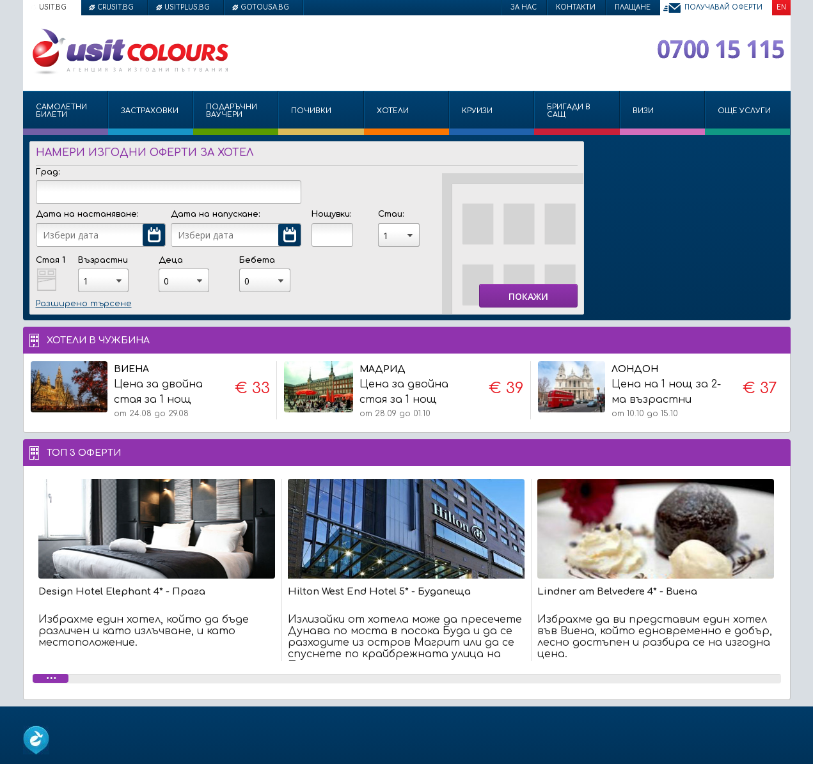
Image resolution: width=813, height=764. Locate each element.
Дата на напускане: (215, 214)
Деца (171, 260)
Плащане (633, 7)
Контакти (576, 7)
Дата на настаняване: (87, 214)
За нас (523, 7)
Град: (47, 172)
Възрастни (103, 260)
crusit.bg (115, 7)
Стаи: (391, 214)
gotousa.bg (265, 7)
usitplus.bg (187, 7)
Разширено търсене (84, 303)
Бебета (257, 260)
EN (781, 7)
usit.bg (53, 7)
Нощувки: (331, 214)
